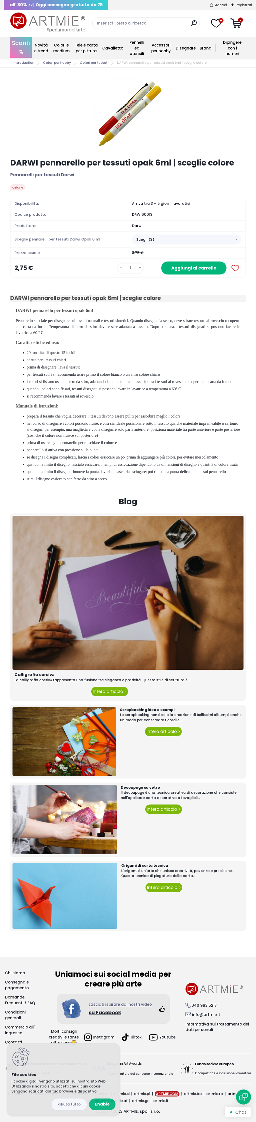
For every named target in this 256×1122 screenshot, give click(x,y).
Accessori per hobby (161, 48)
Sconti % (21, 47)
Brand (206, 48)
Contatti (13, 1042)
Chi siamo (15, 973)
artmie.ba (193, 1093)
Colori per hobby (57, 62)
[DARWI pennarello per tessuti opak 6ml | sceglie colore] (128, 113)
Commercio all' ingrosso (19, 1030)
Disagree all (69, 1104)
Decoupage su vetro (140, 787)
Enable (102, 1104)
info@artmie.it (206, 1014)
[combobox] (187, 239)
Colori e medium (61, 48)
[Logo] (47, 22)
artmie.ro (214, 1093)
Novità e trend (41, 48)
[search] (194, 25)
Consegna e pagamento (17, 985)
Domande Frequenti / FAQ (20, 1000)
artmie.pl (142, 1093)
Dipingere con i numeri (232, 48)
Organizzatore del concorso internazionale (140, 1074)
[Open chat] (243, 1097)
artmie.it (160, 1100)
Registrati (244, 5)
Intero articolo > (109, 691)
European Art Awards (124, 1063)
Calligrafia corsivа (34, 675)
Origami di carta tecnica (144, 865)
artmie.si (122, 1093)
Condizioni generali (15, 1015)
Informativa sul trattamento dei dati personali (217, 1027)
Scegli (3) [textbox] (145, 239)
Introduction (24, 62)
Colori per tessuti (94, 62)
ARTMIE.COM (167, 1093)
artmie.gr (140, 1100)
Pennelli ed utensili (137, 48)
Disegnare (186, 48)
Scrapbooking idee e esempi (147, 709)
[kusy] (130, 268)
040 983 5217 (204, 1005)
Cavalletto (112, 48)
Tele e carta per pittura (86, 48)
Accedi (221, 5)
